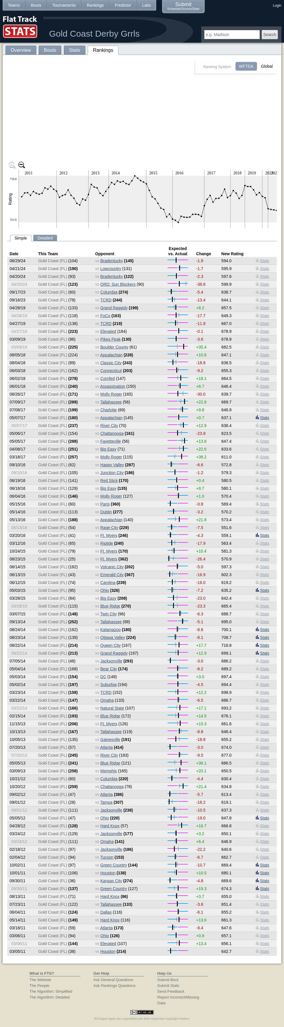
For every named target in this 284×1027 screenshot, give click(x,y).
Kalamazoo (110, 629)
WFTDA (246, 66)
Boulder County (114, 347)
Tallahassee (111, 402)
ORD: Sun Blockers (118, 284)
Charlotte (108, 410)
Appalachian (111, 355)
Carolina (108, 582)
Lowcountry (110, 268)
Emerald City (112, 574)
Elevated (108, 331)
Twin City (108, 614)
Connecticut (111, 370)
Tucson (106, 857)
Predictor (123, 5)
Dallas (106, 912)
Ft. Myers (108, 535)
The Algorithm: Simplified (51, 991)
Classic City (111, 362)
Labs (146, 5)
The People (39, 985)
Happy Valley (112, 464)
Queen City (110, 645)
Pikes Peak (110, 339)
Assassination (112, 386)
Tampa (106, 802)
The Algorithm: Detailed (50, 997)
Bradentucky (111, 260)
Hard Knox (110, 826)
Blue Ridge (110, 606)
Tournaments (64, 5)
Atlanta (106, 747)
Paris (105, 504)
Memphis (108, 771)
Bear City (108, 669)
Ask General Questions (113, 980)
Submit (183, 5)
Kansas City (111, 880)
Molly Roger (111, 394)
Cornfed (107, 378)
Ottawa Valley (112, 637)
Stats (262, 260)
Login (277, 5)
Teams (14, 5)
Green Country (113, 865)
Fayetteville (110, 441)
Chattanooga (112, 433)
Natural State (112, 708)
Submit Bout (168, 980)
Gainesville (110, 739)
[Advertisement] (142, 117)
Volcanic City (112, 567)
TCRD (106, 300)
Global (267, 66)
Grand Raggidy (114, 308)
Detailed (45, 238)
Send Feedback (170, 991)
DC (103, 676)
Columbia (109, 292)
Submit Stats (168, 985)
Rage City (109, 527)
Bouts (36, 5)
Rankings (95, 5)
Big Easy (108, 449)
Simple (21, 238)
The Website (40, 980)
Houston (108, 873)
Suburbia (108, 684)
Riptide (106, 543)
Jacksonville (111, 661)
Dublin (106, 512)
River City (109, 425)
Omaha (107, 700)
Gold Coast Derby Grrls (94, 33)
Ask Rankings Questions (115, 985)
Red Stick (109, 480)
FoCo (105, 315)
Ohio (104, 590)
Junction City (112, 472)
